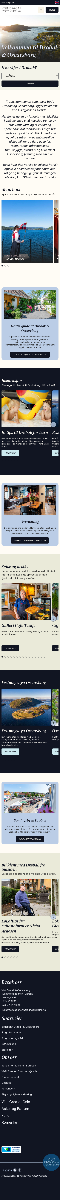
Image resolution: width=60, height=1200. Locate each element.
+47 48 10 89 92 (11, 1005)
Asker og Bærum (15, 1108)
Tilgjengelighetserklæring (17, 1094)
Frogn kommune (11, 1032)
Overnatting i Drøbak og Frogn (30, 540)
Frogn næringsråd (12, 1038)
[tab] (2, 265)
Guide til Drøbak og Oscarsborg (30, 355)
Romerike (9, 1122)
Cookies (6, 1082)
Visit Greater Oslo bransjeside (19, 1071)
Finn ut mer (10, 453)
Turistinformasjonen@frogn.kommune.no (24, 1009)
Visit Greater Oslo (16, 1102)
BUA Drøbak (9, 1043)
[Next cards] (53, 425)
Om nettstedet (10, 1077)
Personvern (8, 1088)
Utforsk (30, 83)
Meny (52, 9)
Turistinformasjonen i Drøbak (19, 1065)
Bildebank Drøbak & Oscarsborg (20, 1026)
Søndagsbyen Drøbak (30, 839)
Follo (5, 1115)
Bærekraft (7, 1049)
